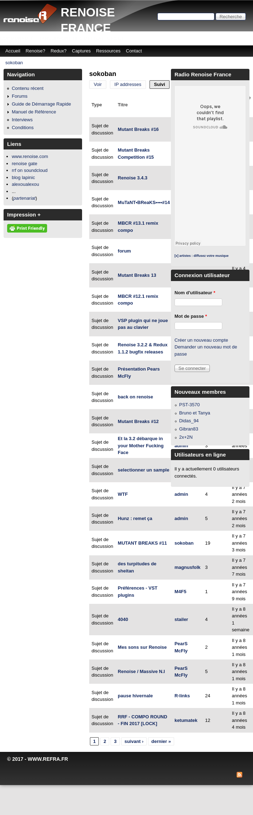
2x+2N (186, 437)
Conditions (23, 127)
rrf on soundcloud (29, 170)
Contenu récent (28, 88)
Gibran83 (188, 429)
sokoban (14, 62)
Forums (19, 96)
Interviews (22, 119)
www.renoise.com (30, 156)
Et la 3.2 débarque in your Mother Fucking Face (140, 445)
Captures (81, 51)
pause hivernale (135, 695)
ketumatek (185, 720)
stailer (181, 619)
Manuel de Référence (34, 111)
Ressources (108, 51)
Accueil (12, 51)
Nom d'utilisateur (194, 292)
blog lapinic (23, 177)
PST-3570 (189, 404)
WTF (123, 494)
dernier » (161, 741)
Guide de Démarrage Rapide (41, 104)
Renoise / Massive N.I (141, 671)
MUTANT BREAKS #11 (142, 543)
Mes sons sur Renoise (142, 647)
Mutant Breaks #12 (138, 421)
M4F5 (180, 591)
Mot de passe (190, 316)
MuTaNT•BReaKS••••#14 (144, 202)
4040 (123, 619)
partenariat (24, 198)
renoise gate (24, 163)
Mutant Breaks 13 (137, 275)
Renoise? (35, 51)
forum (124, 251)
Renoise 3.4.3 (132, 177)
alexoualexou (25, 184)
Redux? (59, 51)
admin (181, 445)
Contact (134, 51)
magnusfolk (187, 567)
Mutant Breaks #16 (138, 129)
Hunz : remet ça (135, 518)
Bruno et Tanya (194, 413)
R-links (182, 695)
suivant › (134, 741)
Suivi (162, 84)
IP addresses (128, 84)
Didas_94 (189, 420)
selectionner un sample (143, 470)
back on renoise (135, 396)
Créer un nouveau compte (201, 340)
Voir (98, 84)
